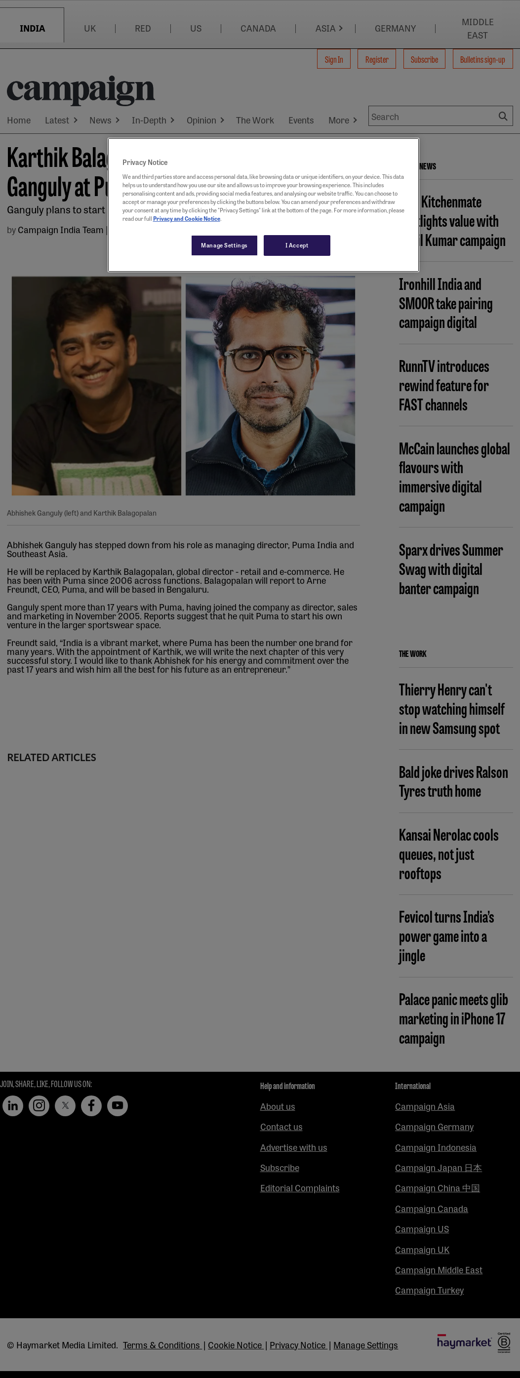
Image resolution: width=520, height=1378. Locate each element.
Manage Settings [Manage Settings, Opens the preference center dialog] (224, 245)
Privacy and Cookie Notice (186, 218)
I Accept (297, 245)
